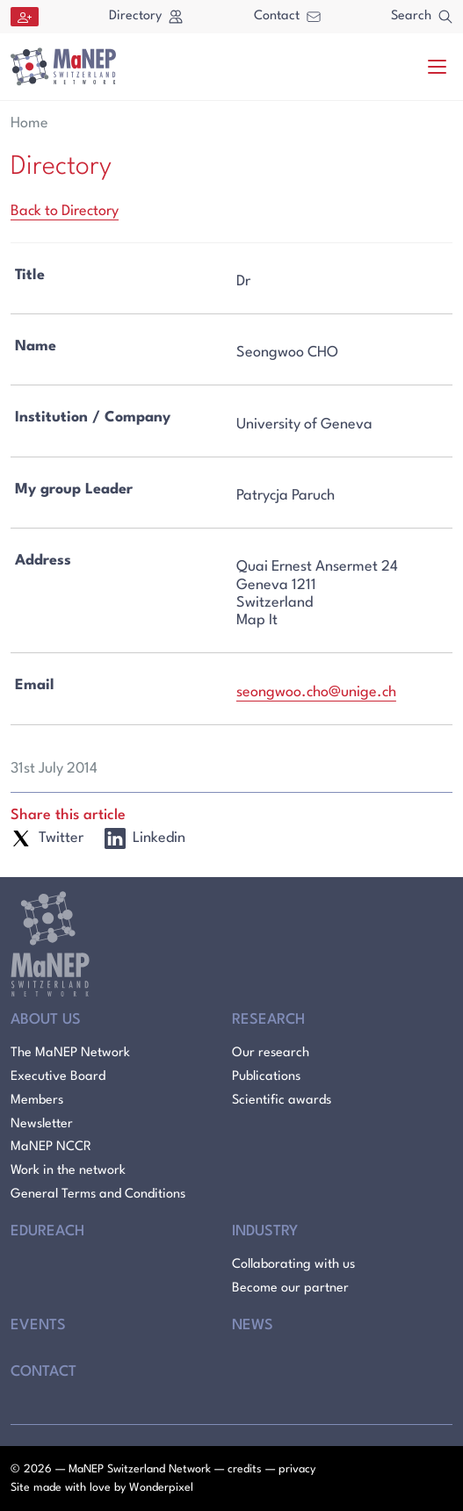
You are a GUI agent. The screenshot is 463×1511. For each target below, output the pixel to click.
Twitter (47, 838)
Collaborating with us (293, 1264)
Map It (257, 620)
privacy (297, 1469)
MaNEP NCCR (51, 1147)
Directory (146, 17)
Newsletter (42, 1124)
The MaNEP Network (70, 1053)
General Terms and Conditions (98, 1194)
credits (245, 1469)
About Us (46, 1019)
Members (37, 1100)
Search (421, 17)
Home (29, 123)
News (252, 1325)
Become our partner (290, 1288)
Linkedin (145, 838)
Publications (266, 1076)
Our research (270, 1053)
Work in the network (68, 1170)
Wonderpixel (161, 1487)
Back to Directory (65, 211)
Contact (287, 16)
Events (38, 1325)
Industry (265, 1231)
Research (268, 1019)
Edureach (47, 1231)
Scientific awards (281, 1100)
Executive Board (58, 1076)
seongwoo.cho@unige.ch (316, 692)
